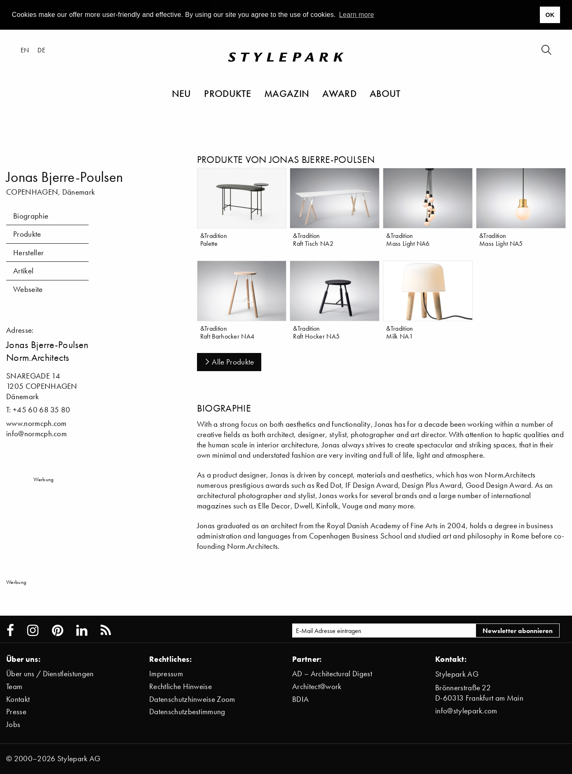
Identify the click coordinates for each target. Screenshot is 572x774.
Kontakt (18, 699)
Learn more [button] (356, 14)
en (25, 50)
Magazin (286, 93)
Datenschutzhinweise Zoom (192, 699)
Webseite (28, 289)
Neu (181, 93)
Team (14, 686)
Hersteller (28, 252)
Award (339, 93)
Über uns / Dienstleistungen (50, 673)
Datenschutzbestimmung (187, 711)
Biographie (30, 216)
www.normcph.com (36, 423)
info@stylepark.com (466, 711)
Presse (16, 711)
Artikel (23, 270)
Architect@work (316, 686)
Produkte (227, 93)
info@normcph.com (36, 433)
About (385, 93)
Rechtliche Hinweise (180, 686)
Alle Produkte (229, 362)
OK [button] (549, 15)
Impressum (166, 673)
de (41, 50)
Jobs (13, 724)
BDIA (300, 699)
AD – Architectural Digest (332, 673)
